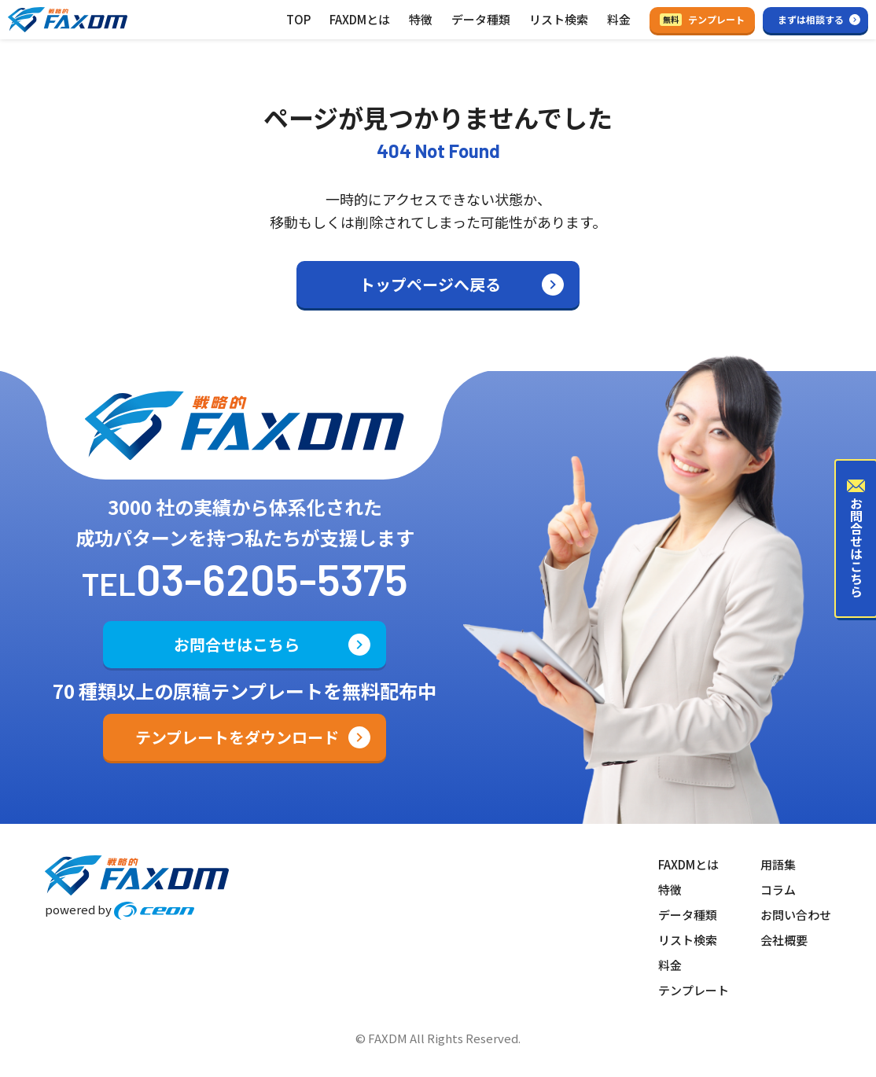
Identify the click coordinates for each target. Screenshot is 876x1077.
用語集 (778, 864)
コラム (778, 889)
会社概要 (784, 940)
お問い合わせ (795, 914)
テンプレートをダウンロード (237, 737)
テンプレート (702, 19)
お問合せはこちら (237, 644)
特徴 (420, 19)
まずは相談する (811, 19)
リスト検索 (558, 19)
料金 (619, 19)
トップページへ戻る (430, 284)
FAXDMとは (359, 19)
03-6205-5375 (272, 578)
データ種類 (480, 19)
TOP (298, 19)
